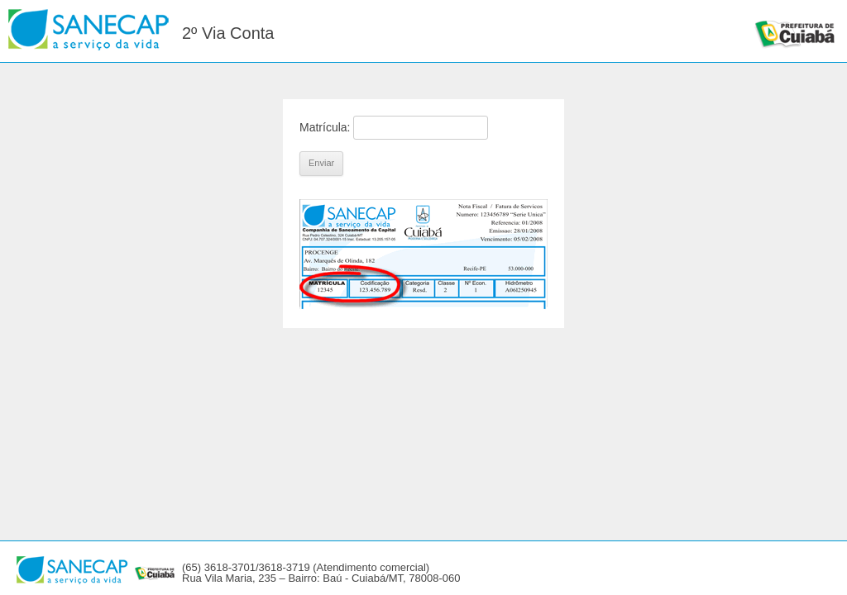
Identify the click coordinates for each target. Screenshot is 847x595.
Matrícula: (324, 127)
